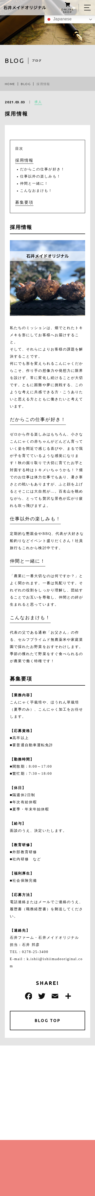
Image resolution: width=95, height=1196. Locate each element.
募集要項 (24, 202)
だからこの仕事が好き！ (42, 169)
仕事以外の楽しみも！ (40, 176)
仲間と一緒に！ (34, 183)
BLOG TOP (47, 1020)
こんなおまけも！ (36, 191)
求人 (38, 102)
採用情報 (24, 160)
